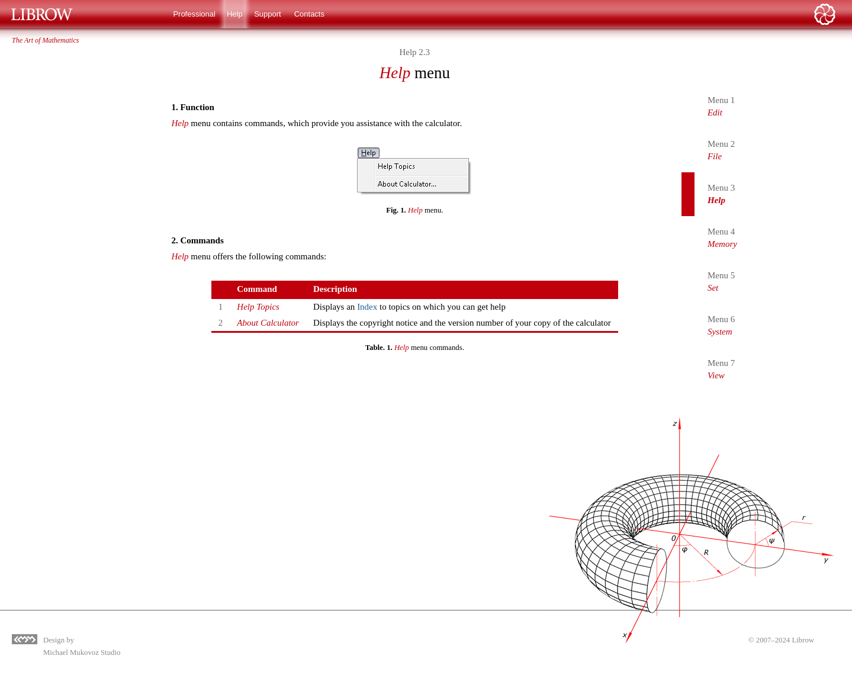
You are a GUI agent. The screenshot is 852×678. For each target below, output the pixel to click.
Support (267, 13)
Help (235, 13)
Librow (803, 640)
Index (367, 306)
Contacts (309, 13)
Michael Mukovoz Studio (81, 652)
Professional (194, 13)
